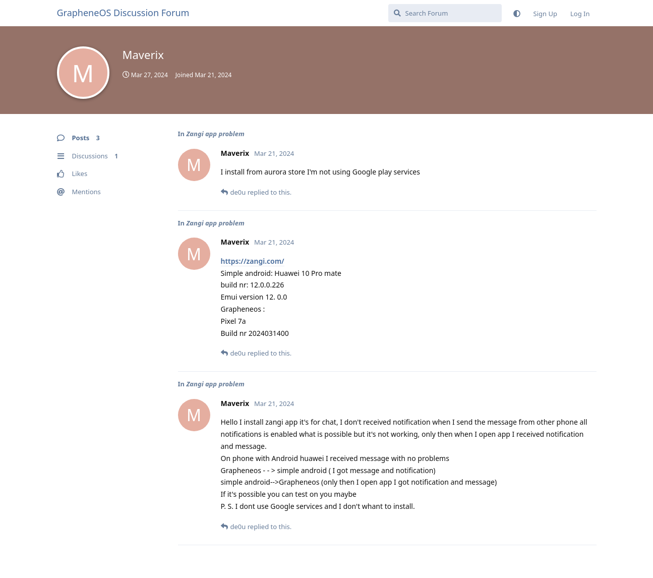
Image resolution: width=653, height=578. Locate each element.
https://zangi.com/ (252, 261)
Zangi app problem (215, 133)
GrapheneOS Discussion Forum (123, 13)
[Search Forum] (445, 13)
